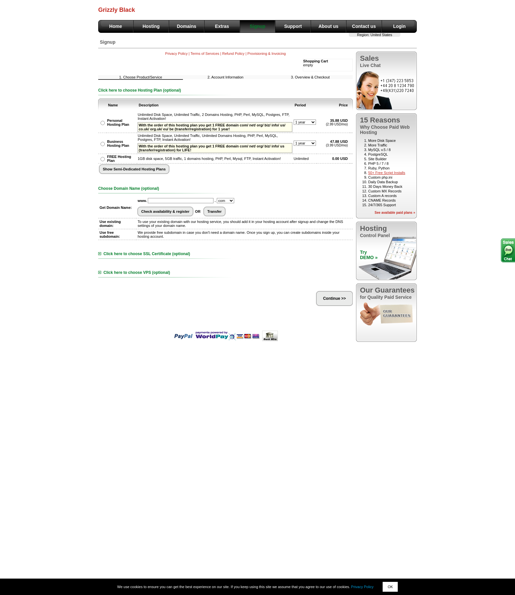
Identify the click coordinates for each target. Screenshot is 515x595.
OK (390, 587)
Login (399, 26)
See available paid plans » (395, 212)
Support (293, 26)
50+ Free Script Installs (386, 173)
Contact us (364, 26)
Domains (186, 26)
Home (115, 26)
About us (329, 26)
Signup (257, 26)
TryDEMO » (369, 255)
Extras (222, 26)
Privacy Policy (362, 587)
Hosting (151, 26)
